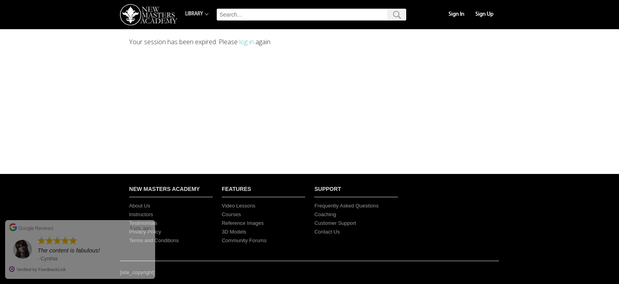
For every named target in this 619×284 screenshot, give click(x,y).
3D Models (234, 232)
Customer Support (335, 223)
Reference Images (243, 223)
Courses (231, 214)
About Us (139, 206)
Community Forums (244, 240)
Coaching (325, 214)
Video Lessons (238, 206)
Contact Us (327, 232)
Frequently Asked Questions (346, 206)
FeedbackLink (52, 269)
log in (246, 41)
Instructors (141, 214)
